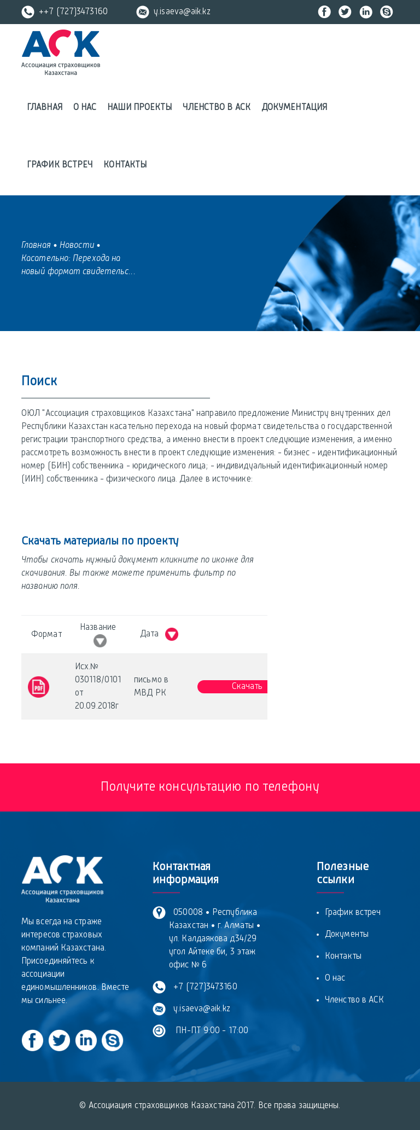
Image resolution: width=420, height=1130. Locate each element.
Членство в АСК (216, 107)
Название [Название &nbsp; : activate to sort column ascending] (98, 635)
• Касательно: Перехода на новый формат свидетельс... (78, 258)
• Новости (73, 245)
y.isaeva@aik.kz (173, 12)
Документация (294, 107)
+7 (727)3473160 (203, 987)
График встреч (59, 165)
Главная (44, 107)
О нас (85, 107)
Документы (347, 934)
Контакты (125, 165)
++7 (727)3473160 (64, 12)
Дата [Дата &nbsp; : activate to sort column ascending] (159, 634)
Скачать (247, 686)
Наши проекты (139, 107)
